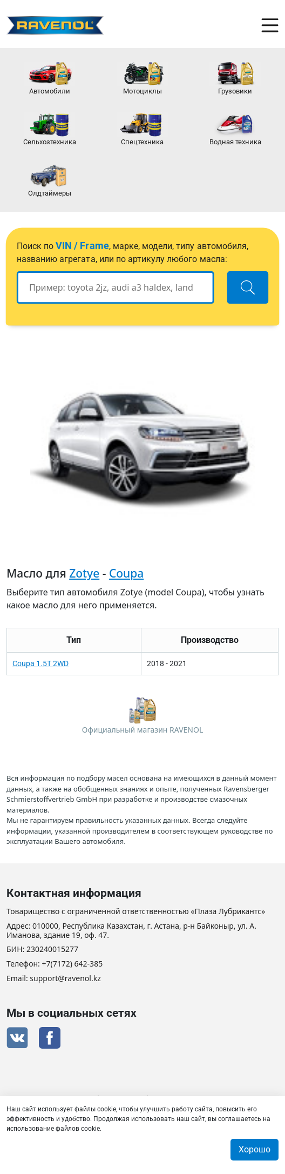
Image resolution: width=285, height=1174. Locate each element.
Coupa (126, 573)
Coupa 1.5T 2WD (40, 663)
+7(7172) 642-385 (72, 964)
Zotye (84, 573)
